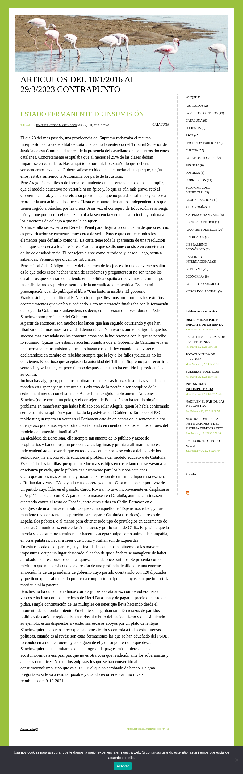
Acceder (191, 474)
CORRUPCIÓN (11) (199, 180)
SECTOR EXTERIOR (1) (202, 222)
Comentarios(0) (29, 729)
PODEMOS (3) (195, 128)
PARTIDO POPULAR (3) (202, 284)
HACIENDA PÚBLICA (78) (204, 143)
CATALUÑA (160, 124)
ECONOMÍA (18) (197, 276)
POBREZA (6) (195, 173)
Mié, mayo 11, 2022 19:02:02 (93, 125)
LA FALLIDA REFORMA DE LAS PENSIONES (205, 341)
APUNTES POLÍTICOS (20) (204, 229)
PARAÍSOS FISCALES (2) (203, 158)
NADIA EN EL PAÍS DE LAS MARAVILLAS (205, 406)
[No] (236, 760)
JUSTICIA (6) (195, 165)
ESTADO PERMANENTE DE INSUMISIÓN (82, 114)
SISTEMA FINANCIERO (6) (205, 215)
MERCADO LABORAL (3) (204, 291)
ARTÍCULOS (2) (197, 105)
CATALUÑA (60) (197, 120)
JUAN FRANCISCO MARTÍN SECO (56, 125)
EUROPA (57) (195, 150)
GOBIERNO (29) (197, 269)
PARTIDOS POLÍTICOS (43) (205, 113)
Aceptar (123, 766)
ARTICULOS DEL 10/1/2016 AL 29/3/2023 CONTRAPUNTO (77, 84)
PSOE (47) (192, 135)
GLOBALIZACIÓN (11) (202, 200)
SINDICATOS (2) (197, 237)
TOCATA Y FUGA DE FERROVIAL (202, 359)
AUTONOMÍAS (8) (198, 207)
